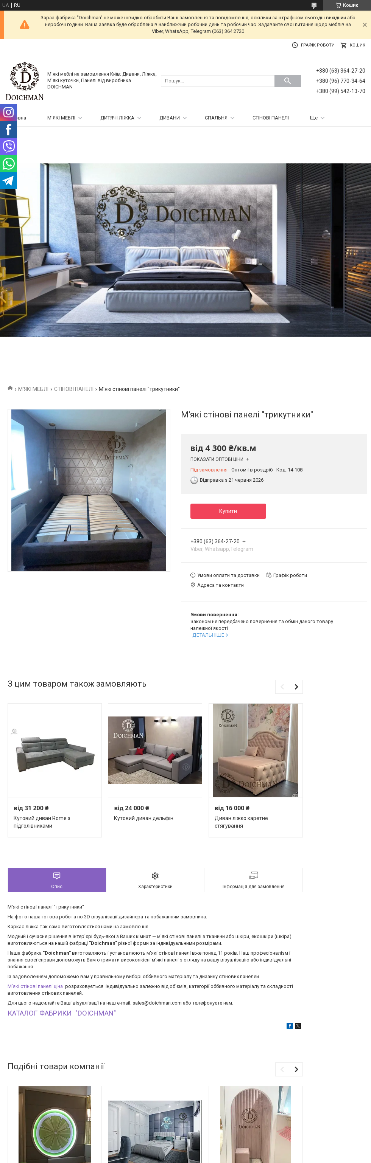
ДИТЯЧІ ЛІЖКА (117, 118)
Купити (228, 511)
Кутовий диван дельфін (143, 818)
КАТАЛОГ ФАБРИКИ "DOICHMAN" (62, 1013)
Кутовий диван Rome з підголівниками (42, 822)
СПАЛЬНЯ (216, 118)
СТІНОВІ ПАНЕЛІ (271, 118)
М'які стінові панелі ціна (36, 986)
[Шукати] (287, 81)
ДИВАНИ (169, 118)
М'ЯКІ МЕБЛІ (61, 118)
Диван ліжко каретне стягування (241, 822)
